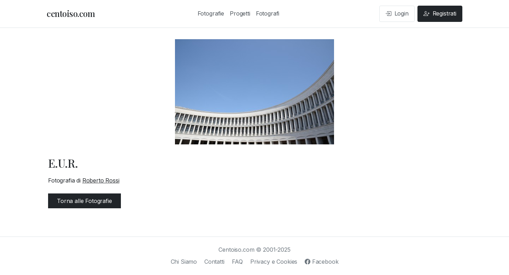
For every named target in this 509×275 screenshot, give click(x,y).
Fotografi (268, 13)
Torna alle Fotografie (84, 200)
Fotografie (211, 13)
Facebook (321, 261)
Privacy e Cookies (273, 261)
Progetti (240, 13)
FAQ (237, 261)
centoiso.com (71, 13)
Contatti (214, 261)
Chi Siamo (184, 261)
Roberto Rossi (100, 180)
